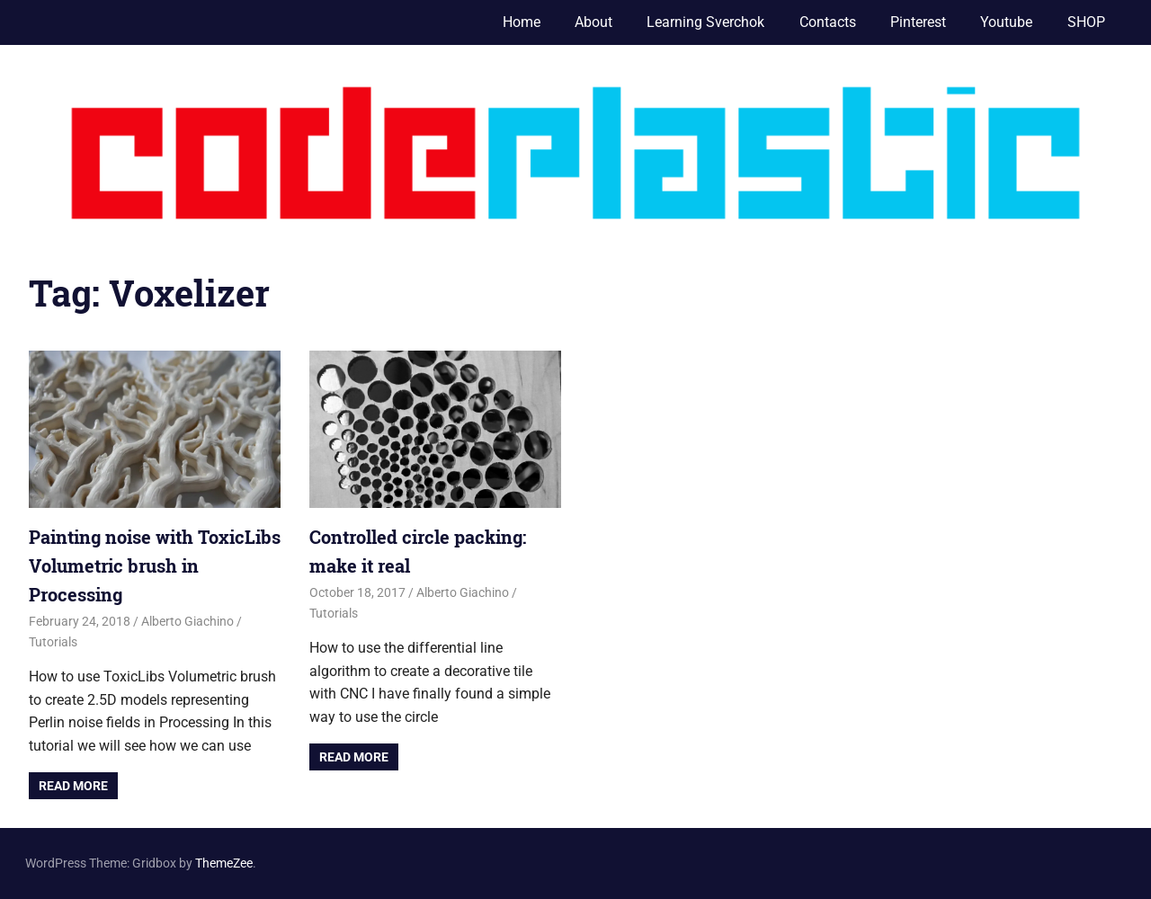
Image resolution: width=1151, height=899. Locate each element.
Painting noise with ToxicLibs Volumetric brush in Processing (155, 565)
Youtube (1006, 22)
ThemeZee (224, 863)
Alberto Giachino (187, 621)
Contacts (827, 22)
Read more (73, 786)
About (593, 22)
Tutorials (53, 642)
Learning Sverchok (705, 22)
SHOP (1086, 22)
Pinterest (918, 22)
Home (521, 22)
